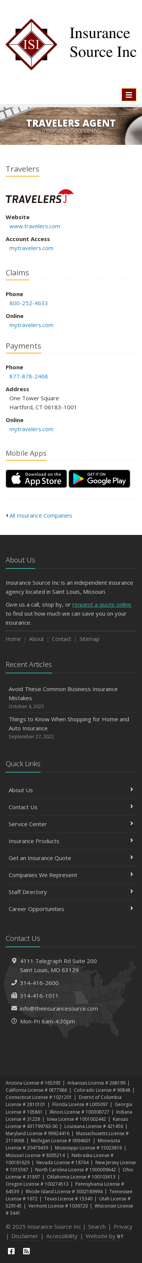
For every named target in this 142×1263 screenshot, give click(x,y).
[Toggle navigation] (129, 94)
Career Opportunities (71, 909)
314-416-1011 (39, 995)
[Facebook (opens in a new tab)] (11, 1251)
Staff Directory (71, 892)
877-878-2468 (28, 376)
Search (97, 1226)
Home (13, 638)
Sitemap (90, 638)
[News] (26, 1251)
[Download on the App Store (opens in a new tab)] (36, 479)
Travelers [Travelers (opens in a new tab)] (39, 196)
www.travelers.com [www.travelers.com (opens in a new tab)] (34, 226)
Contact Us (71, 807)
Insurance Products (71, 841)
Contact (61, 638)
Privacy (123, 1226)
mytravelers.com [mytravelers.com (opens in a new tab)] (31, 248)
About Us (71, 790)
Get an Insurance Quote (71, 858)
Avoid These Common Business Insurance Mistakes (71, 697)
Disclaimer (24, 1236)
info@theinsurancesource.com (59, 1008)
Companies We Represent (71, 875)
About (36, 638)
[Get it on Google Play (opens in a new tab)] (99, 479)
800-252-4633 (28, 303)
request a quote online (101, 604)
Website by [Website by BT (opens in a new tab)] (105, 1236)
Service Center (71, 824)
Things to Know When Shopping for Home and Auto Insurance (71, 728)
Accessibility (62, 1236)
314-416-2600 (39, 982)
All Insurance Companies (39, 515)
